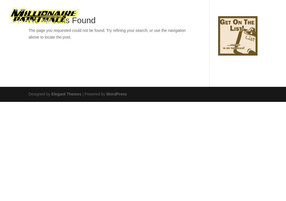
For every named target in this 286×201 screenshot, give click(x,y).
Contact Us (21, 22)
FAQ (47, 22)
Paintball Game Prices (158, 10)
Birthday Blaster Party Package (87, 10)
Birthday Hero (25, 10)
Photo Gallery (231, 10)
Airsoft (199, 10)
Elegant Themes (66, 94)
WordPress (116, 94)
